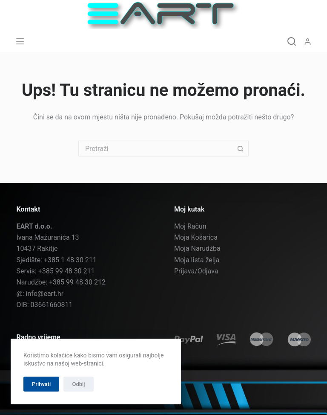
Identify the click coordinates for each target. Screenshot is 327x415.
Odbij (78, 384)
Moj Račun (190, 226)
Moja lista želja (196, 260)
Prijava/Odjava (196, 271)
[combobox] (155, 148)
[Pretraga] (291, 41)
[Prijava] (307, 41)
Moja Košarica (196, 237)
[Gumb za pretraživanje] (240, 148)
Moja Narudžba (197, 248)
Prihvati (41, 384)
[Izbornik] (20, 41)
